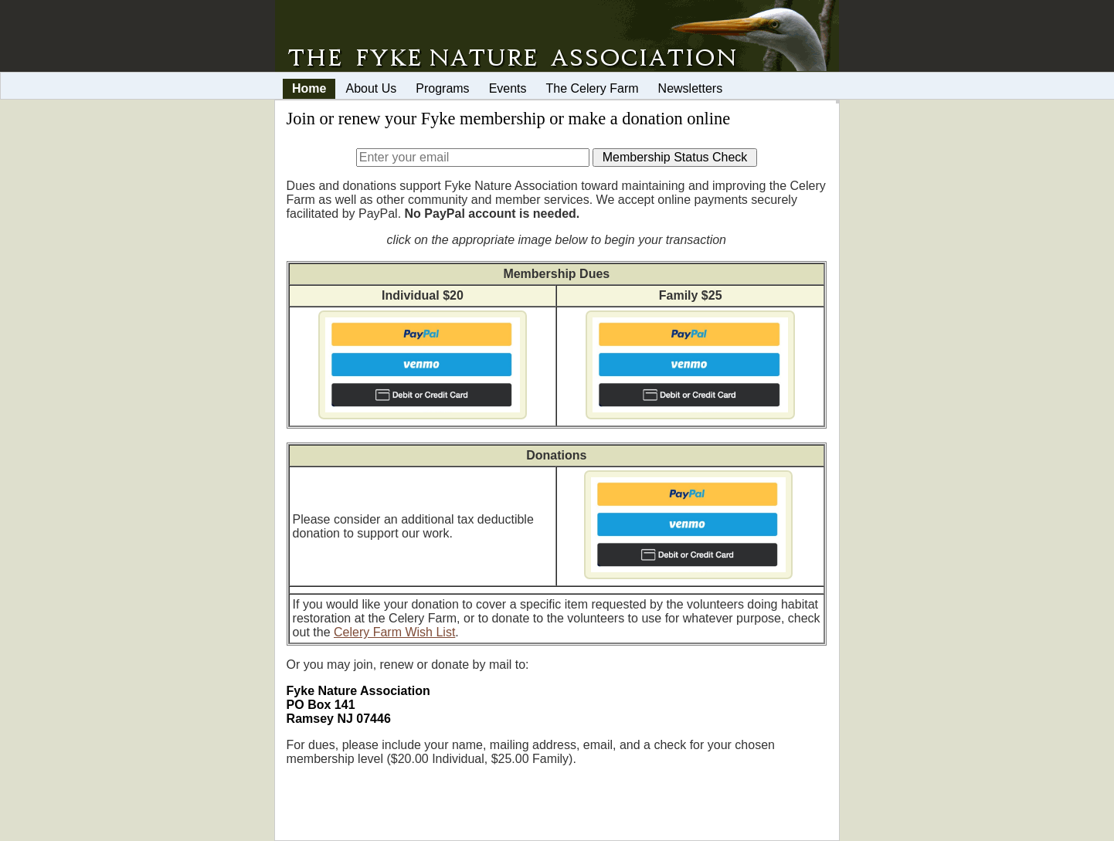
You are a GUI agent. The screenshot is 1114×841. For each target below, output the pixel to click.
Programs (442, 88)
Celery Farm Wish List (394, 632)
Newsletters (690, 88)
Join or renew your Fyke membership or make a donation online (509, 118)
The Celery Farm (592, 88)
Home (309, 88)
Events (508, 88)
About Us (370, 88)
